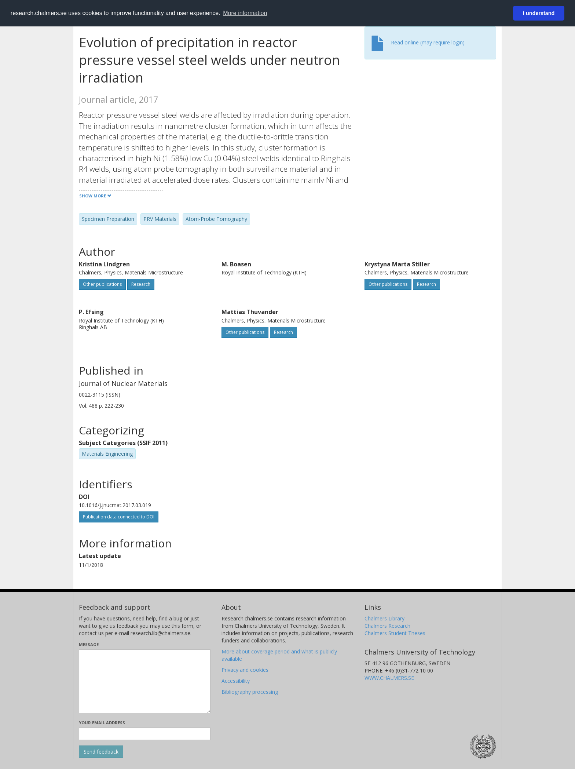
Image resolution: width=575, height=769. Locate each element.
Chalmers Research (387, 625)
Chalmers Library (384, 618)
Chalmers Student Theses (395, 633)
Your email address (102, 722)
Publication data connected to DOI (118, 517)
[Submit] (101, 752)
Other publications (102, 284)
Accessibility (235, 680)
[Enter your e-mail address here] (144, 734)
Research (140, 284)
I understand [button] (538, 13)
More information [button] (245, 13)
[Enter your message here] (144, 681)
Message (89, 644)
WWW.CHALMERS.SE (389, 677)
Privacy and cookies (244, 669)
